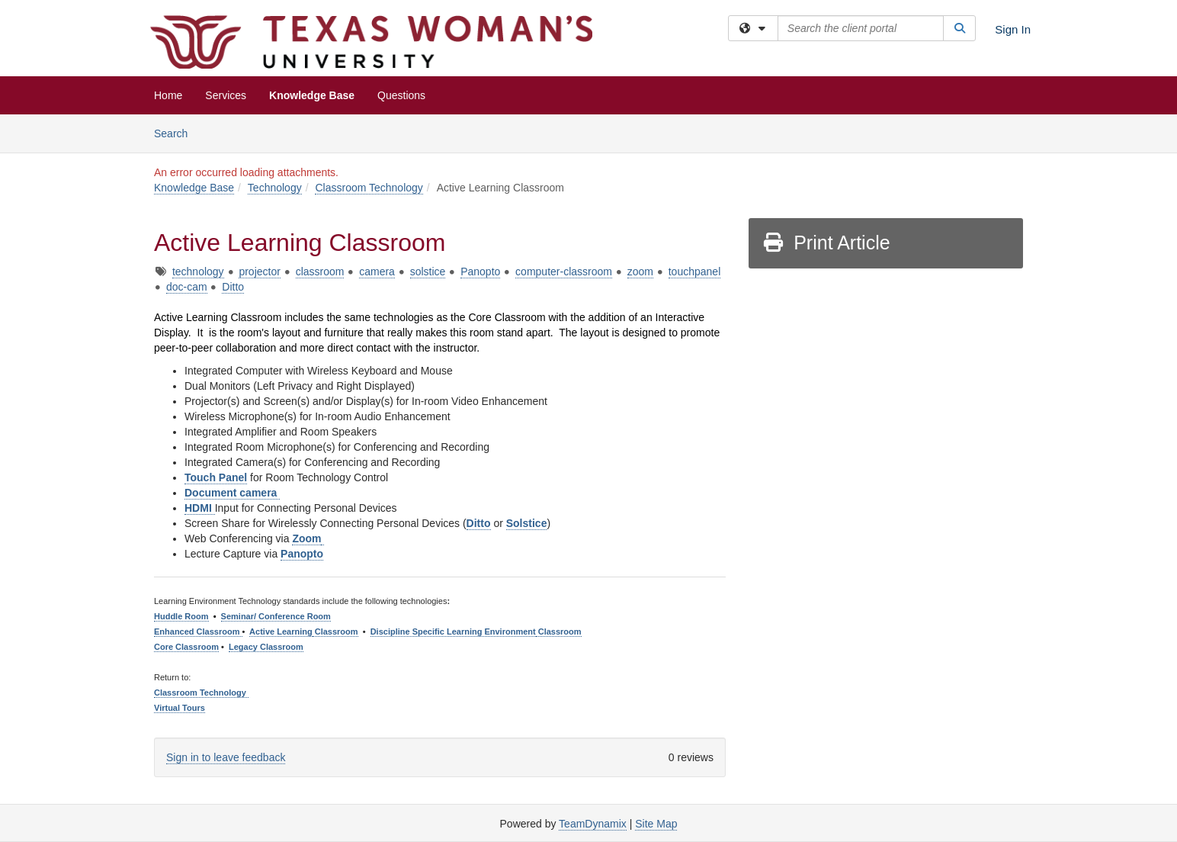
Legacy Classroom (266, 646)
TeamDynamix (593, 824)
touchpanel (695, 271)
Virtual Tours (179, 707)
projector (259, 271)
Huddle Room (181, 616)
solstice (428, 271)
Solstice (526, 523)
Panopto (480, 271)
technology (198, 271)
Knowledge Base (311, 95)
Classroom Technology (368, 188)
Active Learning (281, 631)
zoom (640, 271)
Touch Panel (215, 477)
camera (377, 271)
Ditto (233, 287)
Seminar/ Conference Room (276, 616)
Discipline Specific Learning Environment (453, 631)
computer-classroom (563, 271)
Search (176, 132)
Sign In (1013, 29)
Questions (401, 95)
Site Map (656, 824)
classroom (320, 271)
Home (168, 95)
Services (225, 95)
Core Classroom (186, 646)
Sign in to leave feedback (225, 757)
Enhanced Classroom (198, 631)
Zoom (306, 538)
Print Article (826, 242)
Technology (275, 188)
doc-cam (186, 287)
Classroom (335, 631)
